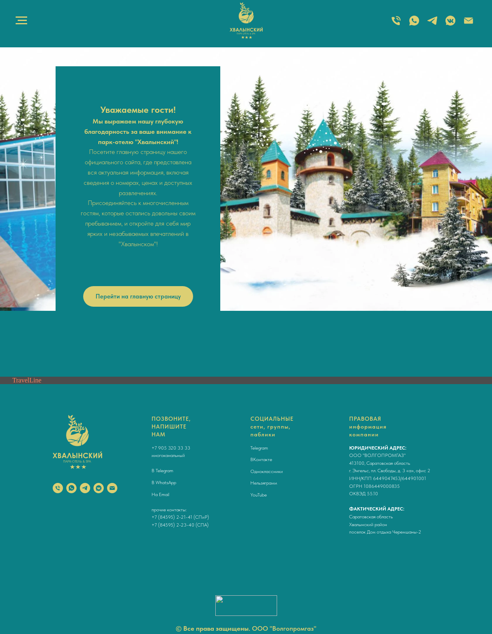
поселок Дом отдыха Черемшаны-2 (385, 532)
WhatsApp (166, 482)
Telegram (164, 470)
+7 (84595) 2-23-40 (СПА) (180, 525)
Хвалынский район (368, 524)
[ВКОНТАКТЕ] (450, 24)
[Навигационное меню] (21, 20)
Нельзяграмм (263, 483)
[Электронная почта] (468, 24)
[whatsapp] (71, 488)
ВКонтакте (261, 459)
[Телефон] (58, 488)
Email (164, 494)
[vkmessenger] (98, 488)
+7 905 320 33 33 (171, 448)
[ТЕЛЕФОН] (396, 24)
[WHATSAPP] (414, 24)
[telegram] (85, 488)
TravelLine (27, 380)
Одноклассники (266, 471)
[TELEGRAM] (432, 24)
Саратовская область (371, 517)
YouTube (258, 495)
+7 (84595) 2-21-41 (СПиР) (180, 517)
